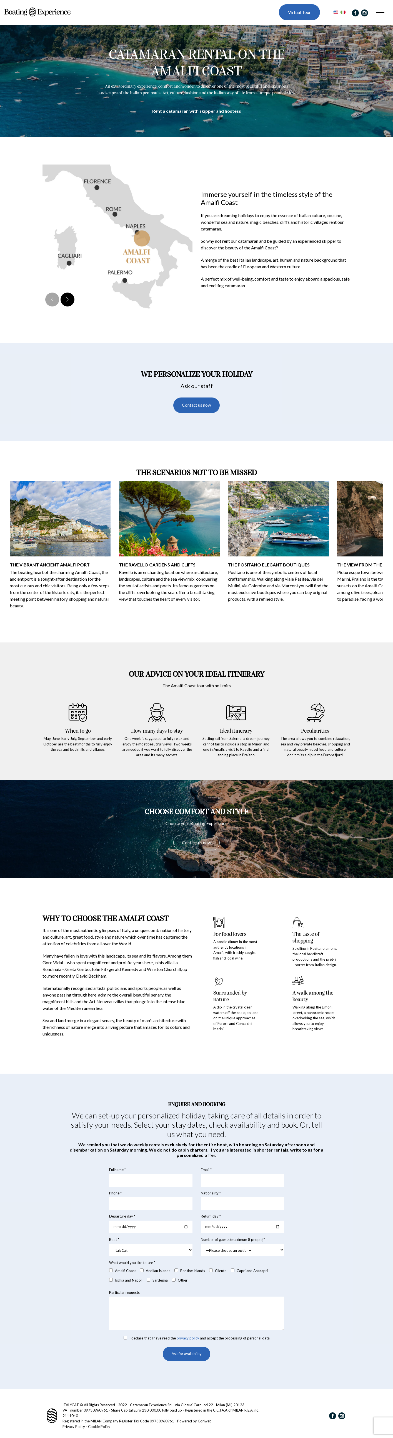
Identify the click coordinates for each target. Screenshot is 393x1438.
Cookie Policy (99, 1426)
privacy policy (188, 1342)
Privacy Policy (73, 1426)
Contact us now (196, 408)
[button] (67, 302)
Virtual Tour (298, 13)
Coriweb (205, 1421)
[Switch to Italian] (341, 13)
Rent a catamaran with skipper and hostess (196, 113)
